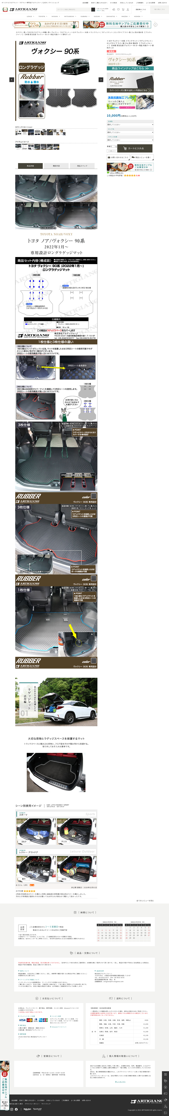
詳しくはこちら (120, 1082)
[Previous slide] (14, 24)
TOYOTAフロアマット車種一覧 (38, 32)
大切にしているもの (126, 3)
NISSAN (55, 16)
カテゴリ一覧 (20, 32)
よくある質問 (150, 3)
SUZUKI (97, 16)
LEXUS (29, 16)
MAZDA (125, 16)
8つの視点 (113, 3)
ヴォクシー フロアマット (60, 32)
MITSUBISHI (69, 16)
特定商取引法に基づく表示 (14, 1104)
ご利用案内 (139, 3)
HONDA (137, 16)
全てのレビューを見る (145, 900)
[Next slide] (155, 24)
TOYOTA (42, 16)
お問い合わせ (162, 3)
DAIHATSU (111, 16)
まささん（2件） (22, 885)
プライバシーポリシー (32, 1104)
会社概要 (85, 3)
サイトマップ (46, 1104)
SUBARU (84, 16)
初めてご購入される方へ (99, 3)
